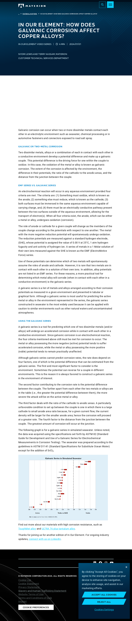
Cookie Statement (28, 583)
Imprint (22, 601)
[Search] (102, 4)
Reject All (104, 601)
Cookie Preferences (36, 607)
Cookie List (24, 580)
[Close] (126, 567)
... (18, 14)
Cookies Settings (104, 609)
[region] (104, 591)
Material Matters (30, 14)
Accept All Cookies (104, 594)
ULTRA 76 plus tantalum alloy (58, 528)
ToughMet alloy (27, 528)
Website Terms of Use (31, 594)
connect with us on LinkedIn (45, 539)
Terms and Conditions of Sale (35, 598)
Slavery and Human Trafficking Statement (42, 590)
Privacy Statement (29, 587)
